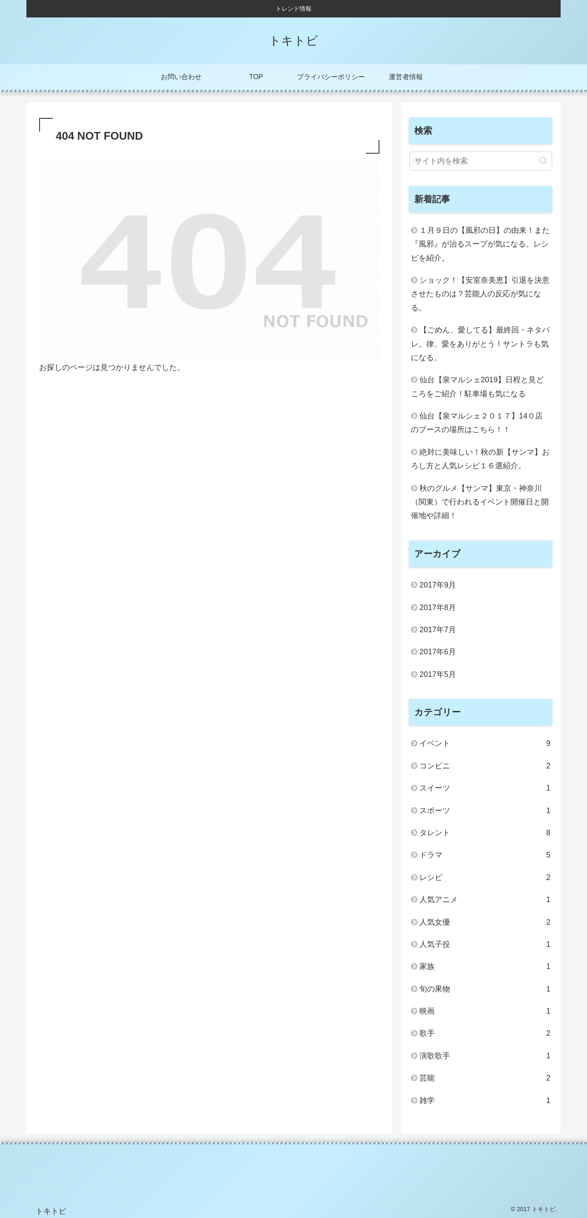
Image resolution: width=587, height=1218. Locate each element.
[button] (543, 161)
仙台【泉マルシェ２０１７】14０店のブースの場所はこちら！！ (477, 423)
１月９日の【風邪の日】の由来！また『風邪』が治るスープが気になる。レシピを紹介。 (480, 244)
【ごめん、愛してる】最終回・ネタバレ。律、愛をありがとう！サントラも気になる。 (480, 344)
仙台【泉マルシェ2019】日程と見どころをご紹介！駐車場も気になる (477, 386)
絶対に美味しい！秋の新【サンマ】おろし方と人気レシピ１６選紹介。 (480, 459)
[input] (480, 161)
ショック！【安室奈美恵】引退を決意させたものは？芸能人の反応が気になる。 (480, 294)
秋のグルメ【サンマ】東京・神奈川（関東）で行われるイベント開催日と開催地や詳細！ (480, 502)
